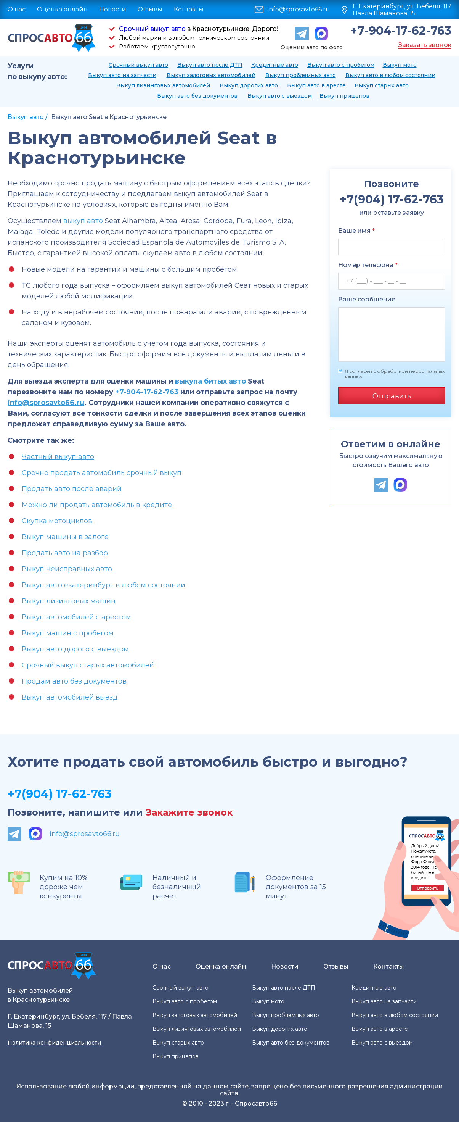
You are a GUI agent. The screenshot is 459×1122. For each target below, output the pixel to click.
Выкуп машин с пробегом (68, 633)
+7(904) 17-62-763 (60, 794)
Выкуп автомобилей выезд (70, 697)
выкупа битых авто (210, 381)
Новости (112, 9)
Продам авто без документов (74, 681)
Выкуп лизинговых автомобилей (163, 85)
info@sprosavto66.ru (299, 9)
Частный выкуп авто (58, 457)
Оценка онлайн (62, 9)
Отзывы (150, 9)
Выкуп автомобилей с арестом (76, 617)
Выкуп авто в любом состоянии (390, 75)
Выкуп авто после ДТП (209, 64)
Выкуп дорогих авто (249, 85)
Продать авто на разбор (65, 553)
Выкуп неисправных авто (67, 569)
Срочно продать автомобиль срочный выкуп (101, 473)
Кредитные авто (274, 64)
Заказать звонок (424, 44)
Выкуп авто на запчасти (122, 75)
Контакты (189, 9)
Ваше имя (356, 230)
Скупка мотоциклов (57, 521)
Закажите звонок (189, 812)
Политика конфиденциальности (54, 1042)
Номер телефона (368, 265)
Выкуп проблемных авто (300, 75)
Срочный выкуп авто (152, 28)
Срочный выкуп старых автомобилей (88, 665)
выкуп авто (83, 221)
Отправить (391, 396)
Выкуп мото (400, 64)
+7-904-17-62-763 (400, 31)
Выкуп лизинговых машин (69, 601)
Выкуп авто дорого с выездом (75, 649)
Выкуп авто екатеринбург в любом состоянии (103, 585)
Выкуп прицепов (344, 95)
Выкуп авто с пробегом (340, 64)
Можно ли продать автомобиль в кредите (97, 505)
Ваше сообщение (366, 299)
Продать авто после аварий (72, 489)
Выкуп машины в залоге (65, 537)
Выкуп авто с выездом (279, 95)
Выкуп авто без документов (197, 95)
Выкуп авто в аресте (316, 85)
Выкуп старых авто (382, 85)
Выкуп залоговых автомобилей (211, 75)
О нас (17, 9)
